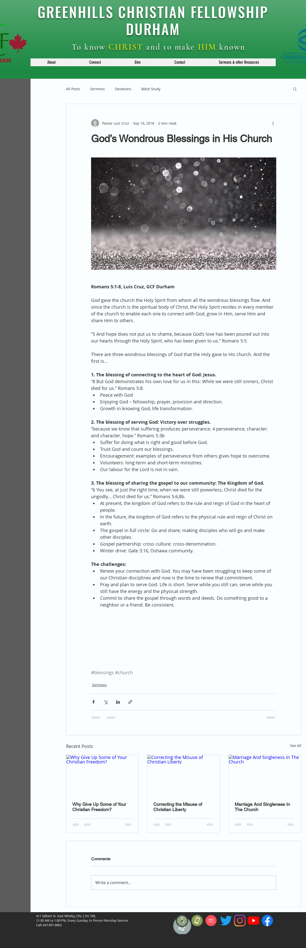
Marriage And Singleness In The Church (262, 807)
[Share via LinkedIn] (118, 702)
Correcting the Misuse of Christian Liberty (177, 807)
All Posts (73, 89)
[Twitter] (226, 920)
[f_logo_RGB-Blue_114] (267, 920)
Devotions (123, 89)
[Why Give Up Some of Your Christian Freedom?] (102, 775)
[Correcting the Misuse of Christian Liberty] (183, 775)
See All (295, 745)
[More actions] (273, 123)
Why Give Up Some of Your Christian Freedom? (99, 807)
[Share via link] (130, 702)
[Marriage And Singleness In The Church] (265, 775)
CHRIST (125, 47)
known (230, 47)
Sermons (97, 89)
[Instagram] (240, 920)
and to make (170, 47)
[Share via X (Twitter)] (105, 702)
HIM (207, 47)
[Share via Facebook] (93, 702)
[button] (51, 62)
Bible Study (150, 89)
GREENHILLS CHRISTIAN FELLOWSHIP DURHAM (153, 20)
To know (90, 47)
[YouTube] (253, 920)
